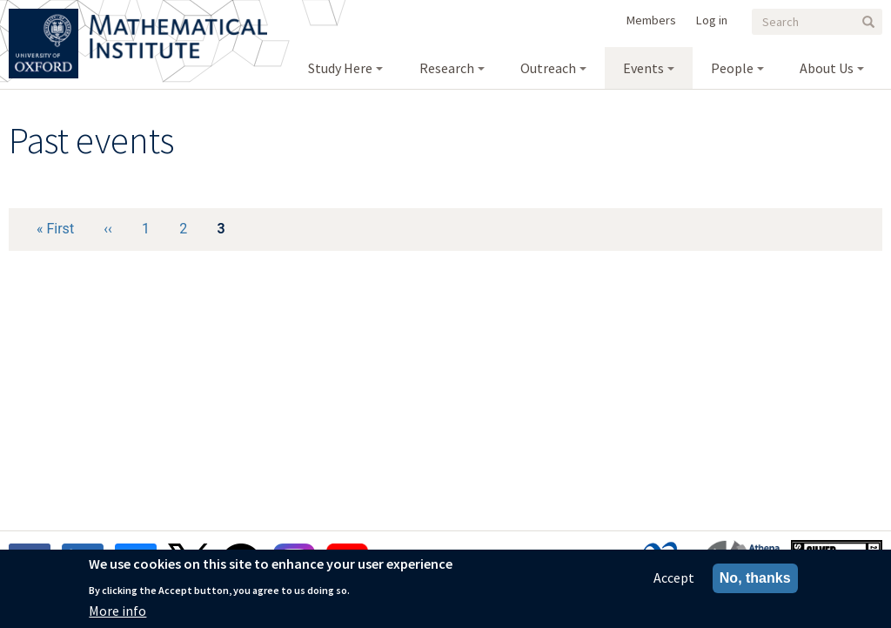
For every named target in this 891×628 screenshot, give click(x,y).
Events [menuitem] (643, 68)
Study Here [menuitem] (340, 68)
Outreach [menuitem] (548, 68)
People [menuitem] (732, 68)
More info (117, 614)
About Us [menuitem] (827, 68)
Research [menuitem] (446, 68)
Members (651, 20)
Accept (673, 581)
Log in (711, 20)
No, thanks (755, 581)
